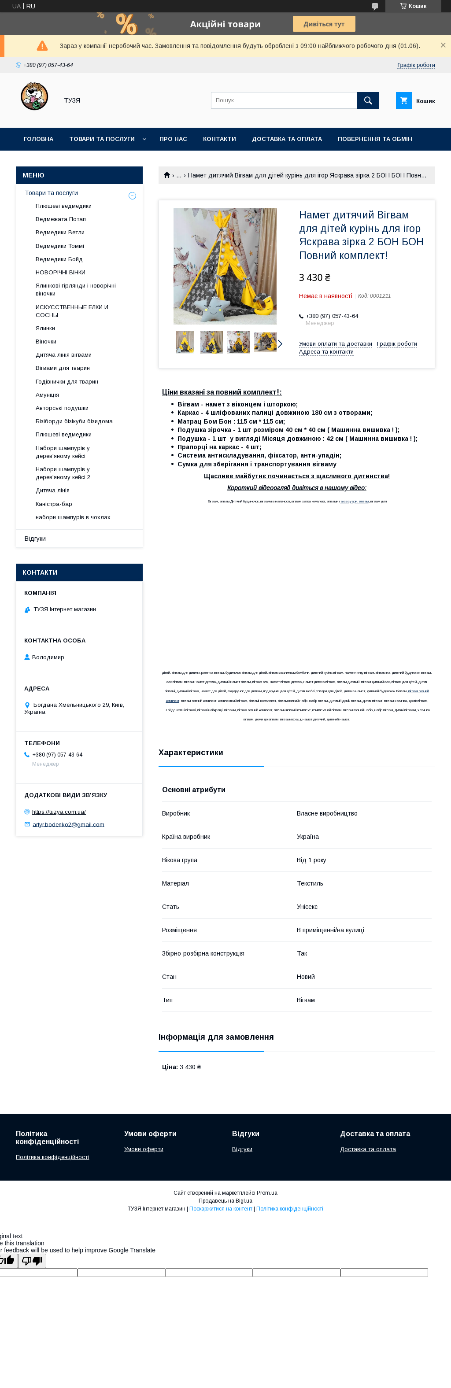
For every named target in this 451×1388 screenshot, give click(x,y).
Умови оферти (143, 1149)
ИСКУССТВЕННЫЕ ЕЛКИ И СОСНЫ (72, 311)
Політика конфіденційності (52, 1157)
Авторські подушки (62, 408)
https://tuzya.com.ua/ (59, 811)
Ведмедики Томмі (60, 246)
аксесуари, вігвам (354, 501)
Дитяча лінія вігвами (64, 354)
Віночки (46, 341)
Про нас (173, 139)
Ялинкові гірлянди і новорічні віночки (76, 289)
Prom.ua (267, 1193)
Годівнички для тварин (67, 381)
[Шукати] (368, 100)
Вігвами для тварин (63, 368)
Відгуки (35, 538)
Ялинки (45, 328)
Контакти (219, 139)
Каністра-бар (54, 504)
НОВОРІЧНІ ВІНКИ (60, 272)
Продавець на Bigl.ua (225, 1201)
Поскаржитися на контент (220, 1209)
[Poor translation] (32, 1261)
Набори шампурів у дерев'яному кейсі (63, 452)
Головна (38, 139)
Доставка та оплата (287, 139)
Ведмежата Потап (61, 219)
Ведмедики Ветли (60, 232)
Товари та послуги (102, 139)
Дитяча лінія (53, 490)
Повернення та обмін (375, 139)
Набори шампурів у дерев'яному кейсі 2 (63, 473)
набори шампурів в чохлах (73, 517)
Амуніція (47, 394)
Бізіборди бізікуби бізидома (74, 421)
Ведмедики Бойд (59, 259)
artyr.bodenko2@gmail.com (68, 824)
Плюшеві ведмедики (64, 206)
